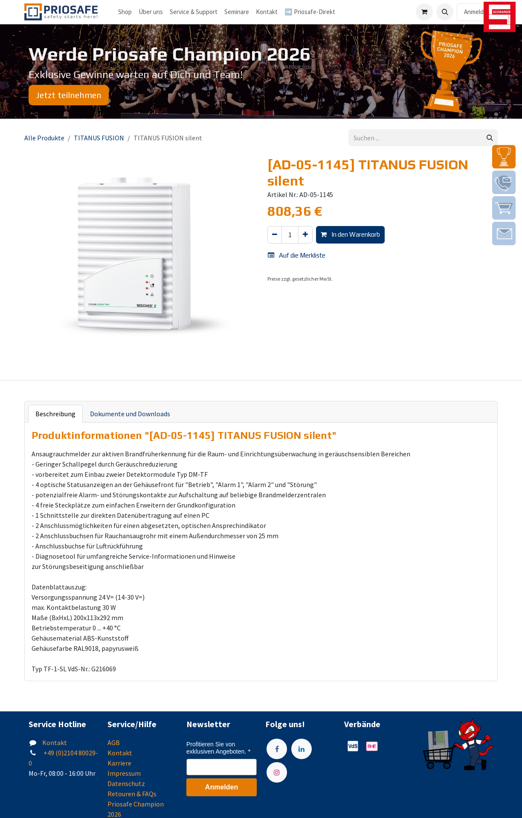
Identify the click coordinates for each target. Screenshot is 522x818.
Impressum (124, 773)
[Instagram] (277, 772)
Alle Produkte (44, 137)
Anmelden (477, 12)
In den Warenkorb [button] (350, 234)
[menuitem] (150, 12)
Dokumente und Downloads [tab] (130, 413)
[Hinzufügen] (305, 235)
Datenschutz (126, 783)
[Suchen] (490, 138)
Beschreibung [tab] (55, 413)
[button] (444, 11)
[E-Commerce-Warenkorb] (424, 11)
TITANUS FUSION (99, 137)
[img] (504, 156)
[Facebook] (277, 749)
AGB (113, 742)
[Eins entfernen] (274, 235)
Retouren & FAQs (132, 793)
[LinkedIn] (301, 749)
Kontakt (54, 742)
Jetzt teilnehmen (69, 95)
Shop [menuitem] (125, 12)
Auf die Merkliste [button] (296, 255)
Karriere (119, 763)
